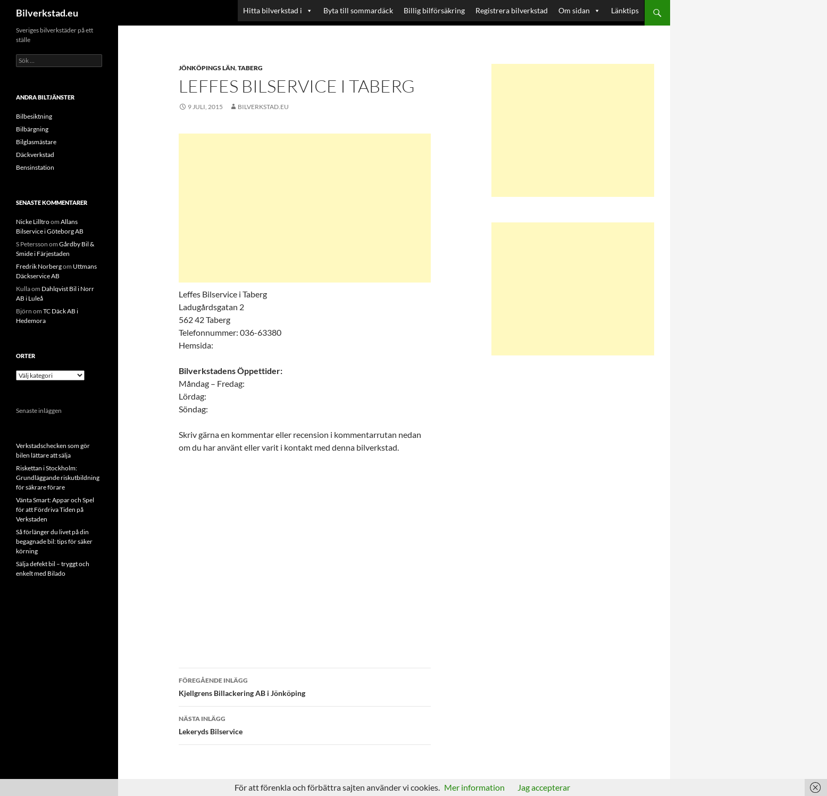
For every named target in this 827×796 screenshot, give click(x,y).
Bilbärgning (32, 129)
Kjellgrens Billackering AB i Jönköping (305, 686)
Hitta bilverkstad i (278, 10)
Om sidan (579, 10)
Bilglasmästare (36, 142)
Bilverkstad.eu (47, 13)
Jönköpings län (207, 68)
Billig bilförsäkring (434, 10)
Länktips (625, 10)
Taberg (250, 68)
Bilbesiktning (34, 116)
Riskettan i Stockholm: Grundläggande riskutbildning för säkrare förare (57, 477)
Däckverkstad (35, 155)
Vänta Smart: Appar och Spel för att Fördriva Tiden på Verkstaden (55, 509)
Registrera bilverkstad (511, 10)
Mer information (474, 787)
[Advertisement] (305, 208)
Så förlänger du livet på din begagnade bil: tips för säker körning (54, 541)
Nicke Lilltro (32, 222)
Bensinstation (35, 167)
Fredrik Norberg (39, 266)
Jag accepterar (543, 787)
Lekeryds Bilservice (305, 724)
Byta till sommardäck (358, 10)
